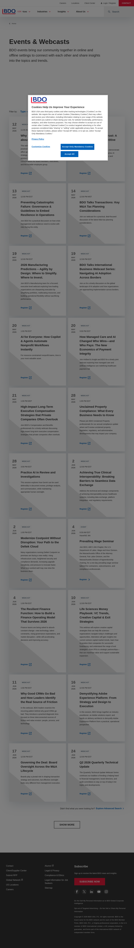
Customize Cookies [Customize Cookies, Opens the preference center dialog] (41, 147)
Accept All (69, 154)
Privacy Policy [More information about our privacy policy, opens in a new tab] (38, 139)
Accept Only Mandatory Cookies (77, 147)
